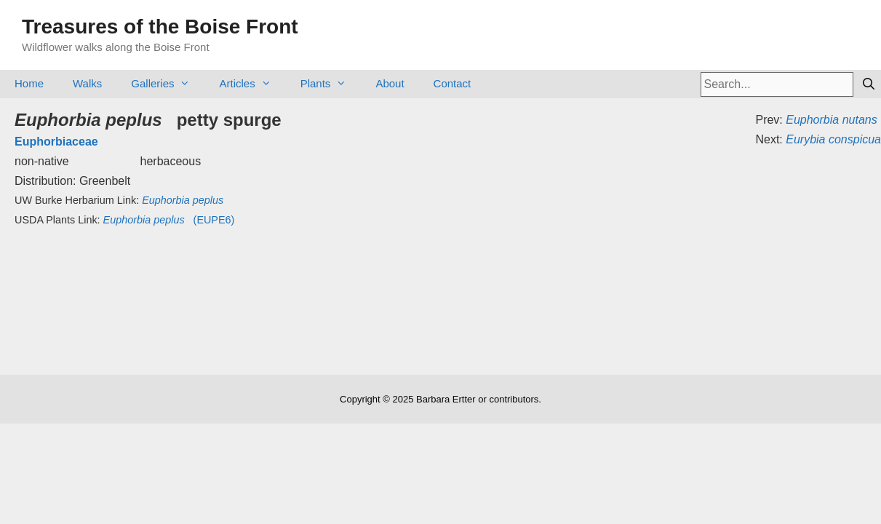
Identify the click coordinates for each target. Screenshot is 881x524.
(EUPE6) (169, 220)
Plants (331, 83)
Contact (452, 83)
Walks (87, 83)
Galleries (167, 83)
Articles (252, 83)
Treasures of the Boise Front (160, 26)
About (389, 83)
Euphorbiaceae (56, 141)
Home (29, 83)
